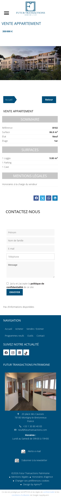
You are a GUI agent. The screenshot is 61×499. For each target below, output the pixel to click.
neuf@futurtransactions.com (32, 429)
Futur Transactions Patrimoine (26, 364)
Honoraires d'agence (42, 476)
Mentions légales (20, 476)
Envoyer (14, 292)
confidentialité (48, 492)
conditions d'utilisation (21, 495)
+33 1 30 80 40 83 (32, 426)
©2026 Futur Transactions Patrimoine (30, 473)
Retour (49, 99)
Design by (32, 484)
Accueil (30, 8)
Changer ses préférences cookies (32, 480)
